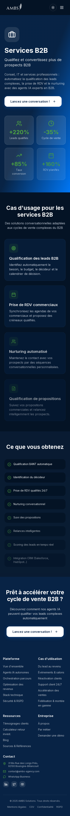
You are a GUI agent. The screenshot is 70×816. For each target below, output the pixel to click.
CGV (31, 806)
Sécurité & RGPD (13, 701)
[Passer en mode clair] (53, 7)
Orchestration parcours (17, 678)
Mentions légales (16, 806)
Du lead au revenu (49, 666)
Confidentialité (45, 806)
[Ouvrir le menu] (62, 7)
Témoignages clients (16, 723)
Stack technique (13, 695)
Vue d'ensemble (13, 666)
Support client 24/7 (50, 684)
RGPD (59, 806)
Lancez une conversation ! (33, 102)
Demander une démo (51, 735)
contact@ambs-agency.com (23, 771)
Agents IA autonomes (16, 672)
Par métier (44, 729)
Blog (6, 740)
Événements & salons (51, 672)
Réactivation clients (50, 678)
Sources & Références (17, 746)
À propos (43, 723)
